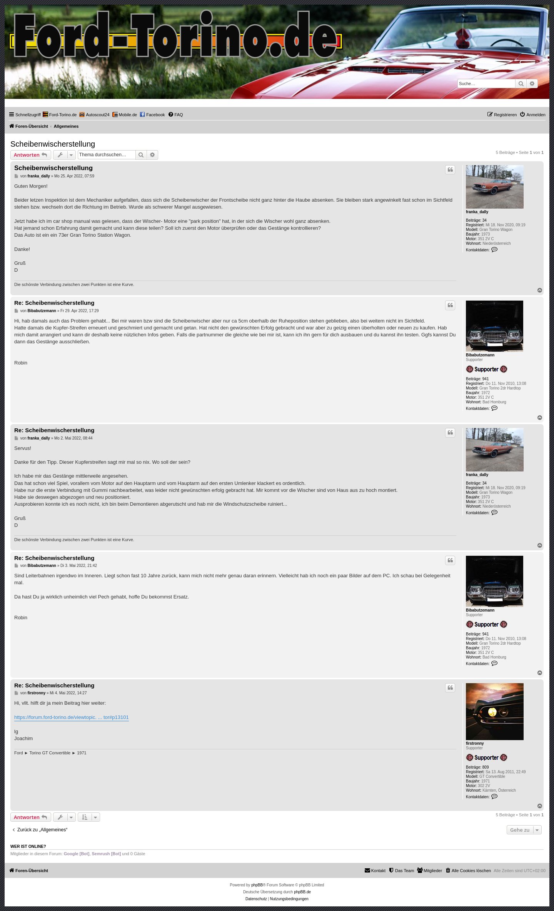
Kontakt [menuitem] (374, 870)
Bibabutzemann (480, 355)
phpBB (257, 885)
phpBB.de (302, 892)
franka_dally (477, 212)
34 (484, 220)
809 (485, 767)
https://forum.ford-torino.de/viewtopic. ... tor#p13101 (71, 717)
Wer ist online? (28, 846)
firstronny (475, 743)
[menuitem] (60, 114)
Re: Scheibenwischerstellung (54, 302)
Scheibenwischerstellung (52, 144)
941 (485, 379)
